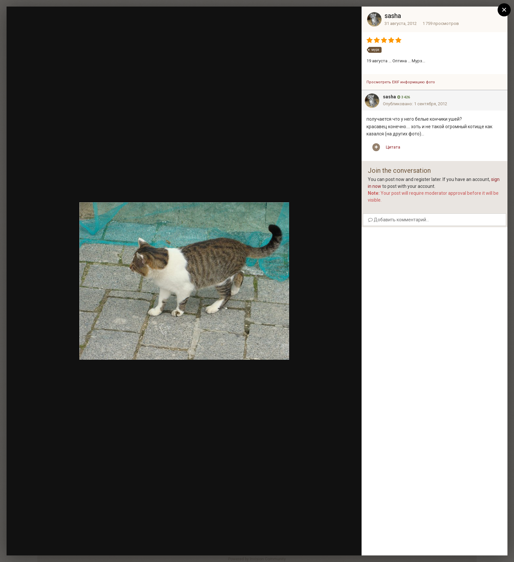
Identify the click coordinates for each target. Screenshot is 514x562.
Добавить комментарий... (398, 219)
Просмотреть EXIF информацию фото (400, 82)
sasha (393, 16)
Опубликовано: (415, 103)
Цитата (393, 147)
